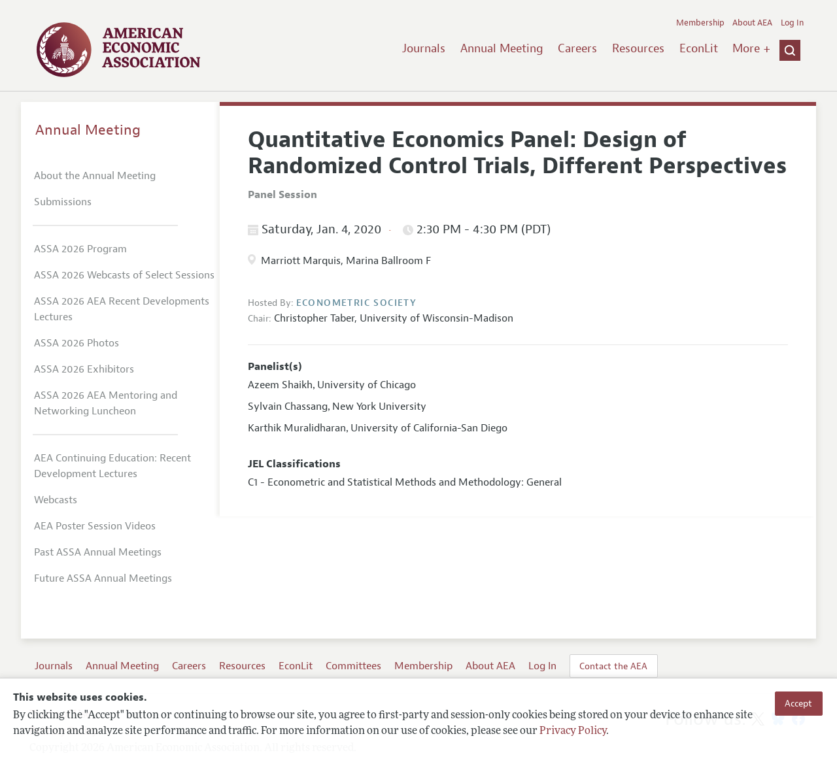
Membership (700, 23)
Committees (353, 666)
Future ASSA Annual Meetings (103, 578)
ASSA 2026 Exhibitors (84, 369)
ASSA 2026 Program (80, 249)
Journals (423, 48)
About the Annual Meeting (95, 175)
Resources (638, 48)
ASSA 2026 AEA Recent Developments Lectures (121, 309)
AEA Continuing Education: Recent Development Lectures (112, 466)
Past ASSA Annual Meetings (98, 552)
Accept (798, 703)
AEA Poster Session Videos (95, 526)
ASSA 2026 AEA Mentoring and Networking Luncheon (105, 403)
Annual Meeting (501, 48)
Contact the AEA (613, 666)
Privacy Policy (572, 731)
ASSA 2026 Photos (76, 343)
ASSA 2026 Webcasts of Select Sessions (124, 275)
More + (751, 48)
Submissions (63, 201)
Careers (577, 48)
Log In (792, 23)
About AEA (752, 23)
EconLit (698, 48)
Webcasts (55, 500)
